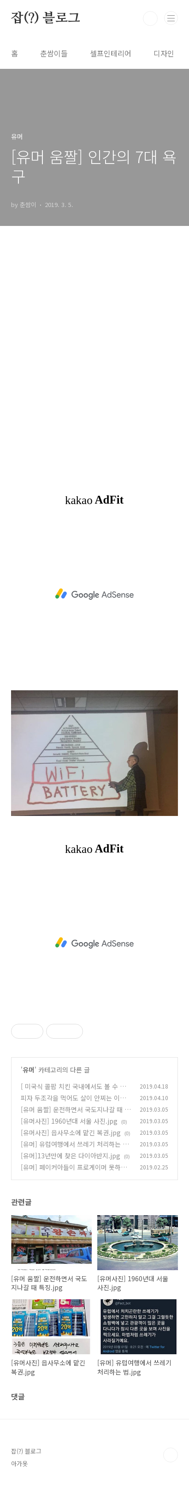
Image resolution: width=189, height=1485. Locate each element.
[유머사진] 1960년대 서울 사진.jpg (69, 1121)
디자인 (164, 53)
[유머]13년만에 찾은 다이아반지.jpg (70, 1155)
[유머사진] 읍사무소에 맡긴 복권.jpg (71, 1132)
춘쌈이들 (54, 53)
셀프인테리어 (110, 53)
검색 (150, 18)
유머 (29, 1069)
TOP (170, 1455)
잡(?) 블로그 (45, 18)
